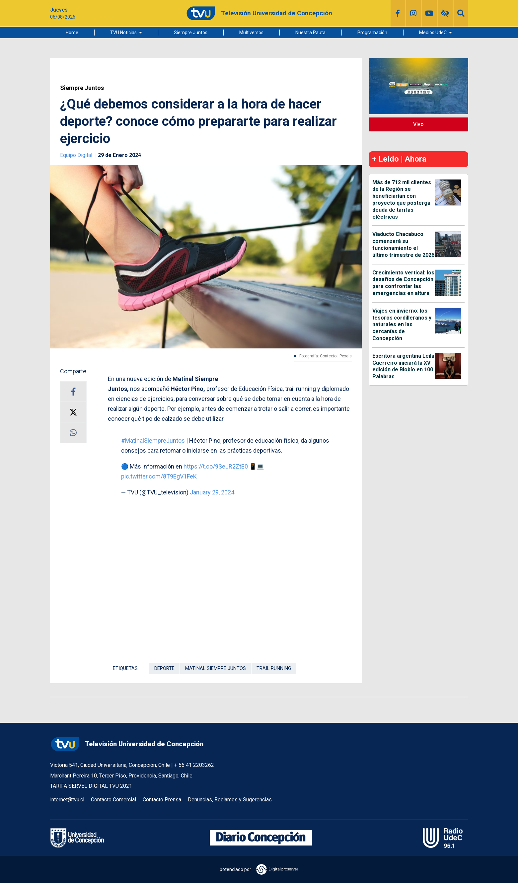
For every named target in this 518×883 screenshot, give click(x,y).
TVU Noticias (123, 32)
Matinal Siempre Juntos (215, 668)
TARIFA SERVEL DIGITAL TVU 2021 (91, 786)
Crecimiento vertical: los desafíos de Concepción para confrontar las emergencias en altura (403, 282)
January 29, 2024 (212, 492)
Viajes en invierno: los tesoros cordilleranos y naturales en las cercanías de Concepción (401, 324)
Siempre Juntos (190, 32)
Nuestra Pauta (310, 32)
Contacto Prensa (162, 799)
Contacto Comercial (113, 799)
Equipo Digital (77, 155)
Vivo (418, 124)
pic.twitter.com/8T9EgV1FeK (159, 476)
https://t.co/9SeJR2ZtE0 (216, 466)
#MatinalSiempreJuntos (153, 440)
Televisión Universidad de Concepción (126, 744)
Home (72, 32)
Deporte (164, 668)
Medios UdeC (433, 32)
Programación (372, 32)
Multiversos (251, 32)
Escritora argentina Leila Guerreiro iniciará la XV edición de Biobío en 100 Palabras (403, 366)
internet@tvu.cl (67, 799)
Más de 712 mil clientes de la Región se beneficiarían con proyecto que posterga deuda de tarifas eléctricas (401, 199)
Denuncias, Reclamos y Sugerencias (230, 799)
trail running (274, 668)
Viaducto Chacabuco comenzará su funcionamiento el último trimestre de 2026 (403, 244)
